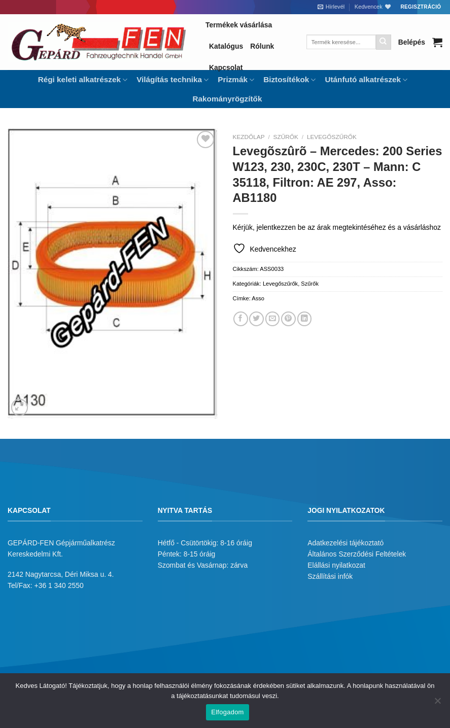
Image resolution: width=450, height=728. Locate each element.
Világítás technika (172, 80)
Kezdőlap (249, 137)
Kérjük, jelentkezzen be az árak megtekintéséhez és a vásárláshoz (337, 227)
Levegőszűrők (332, 137)
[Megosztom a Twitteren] (256, 318)
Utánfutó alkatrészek (366, 80)
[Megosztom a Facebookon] (240, 318)
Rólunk (262, 46)
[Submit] (383, 42)
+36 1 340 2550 (59, 585)
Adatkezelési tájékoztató (345, 543)
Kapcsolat (226, 67)
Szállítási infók (330, 576)
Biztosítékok (289, 80)
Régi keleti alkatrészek (82, 80)
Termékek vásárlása (238, 25)
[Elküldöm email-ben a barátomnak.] (272, 318)
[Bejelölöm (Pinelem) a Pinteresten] (288, 318)
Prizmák (236, 80)
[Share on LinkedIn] (304, 318)
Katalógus (226, 46)
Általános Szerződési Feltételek (356, 554)
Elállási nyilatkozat (336, 565)
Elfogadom (227, 712)
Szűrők (285, 137)
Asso (258, 298)
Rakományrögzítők (227, 98)
